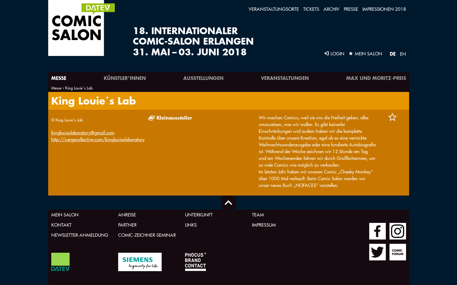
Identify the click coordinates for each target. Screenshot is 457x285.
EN (403, 54)
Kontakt (61, 225)
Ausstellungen (203, 78)
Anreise (127, 215)
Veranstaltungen (285, 78)
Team (258, 215)
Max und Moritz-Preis (376, 78)
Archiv (331, 9)
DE (393, 53)
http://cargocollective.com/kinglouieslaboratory (98, 139)
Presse (351, 9)
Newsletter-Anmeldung (79, 235)
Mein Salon (65, 215)
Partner (127, 225)
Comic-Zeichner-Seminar (147, 235)
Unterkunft (199, 215)
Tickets (311, 9)
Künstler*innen (125, 78)
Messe (58, 78)
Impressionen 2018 (384, 9)
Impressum (264, 225)
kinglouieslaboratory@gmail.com (82, 133)
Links (191, 225)
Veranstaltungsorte (274, 9)
